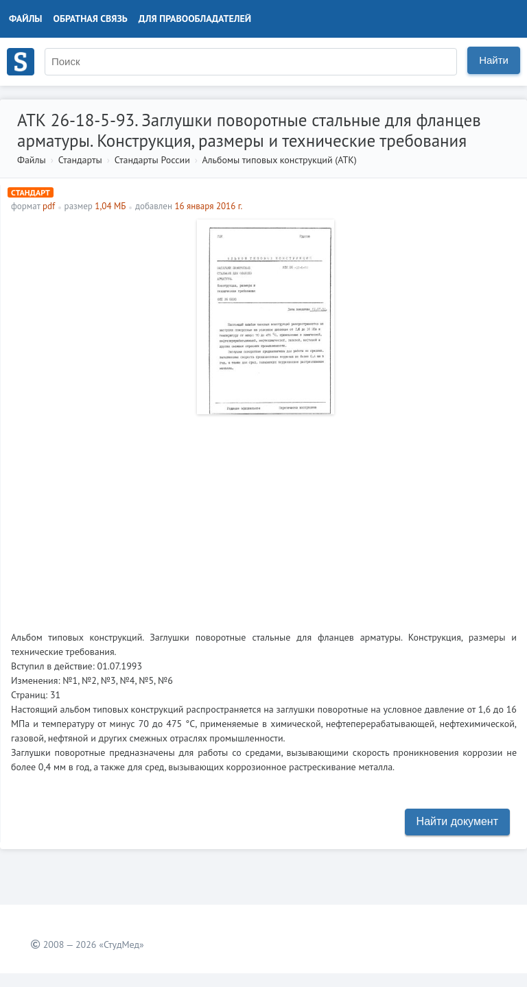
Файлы (26, 18)
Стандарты (80, 160)
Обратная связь (91, 18)
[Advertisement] (263, 517)
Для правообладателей (195, 18)
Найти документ (457, 821)
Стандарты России (152, 160)
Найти (493, 60)
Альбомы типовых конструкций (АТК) (279, 160)
